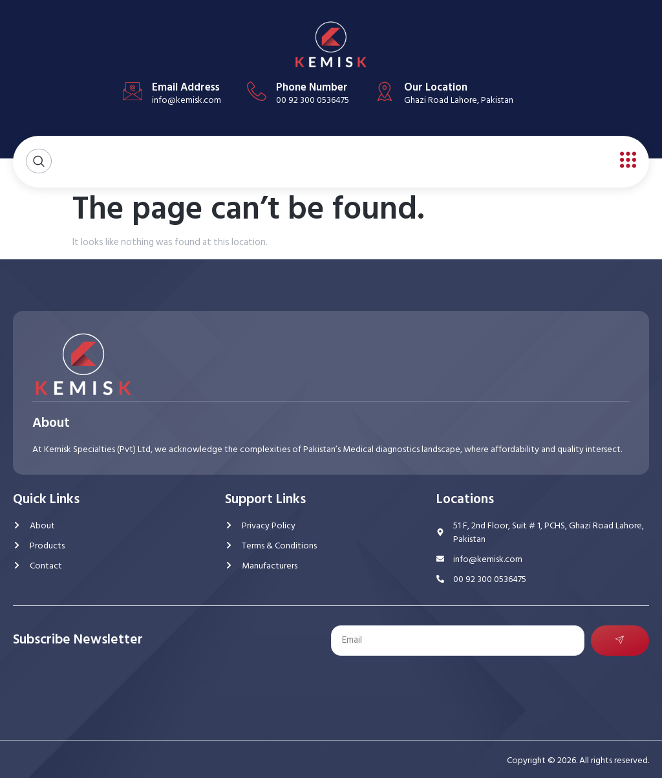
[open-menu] (625, 160)
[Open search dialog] (39, 161)
